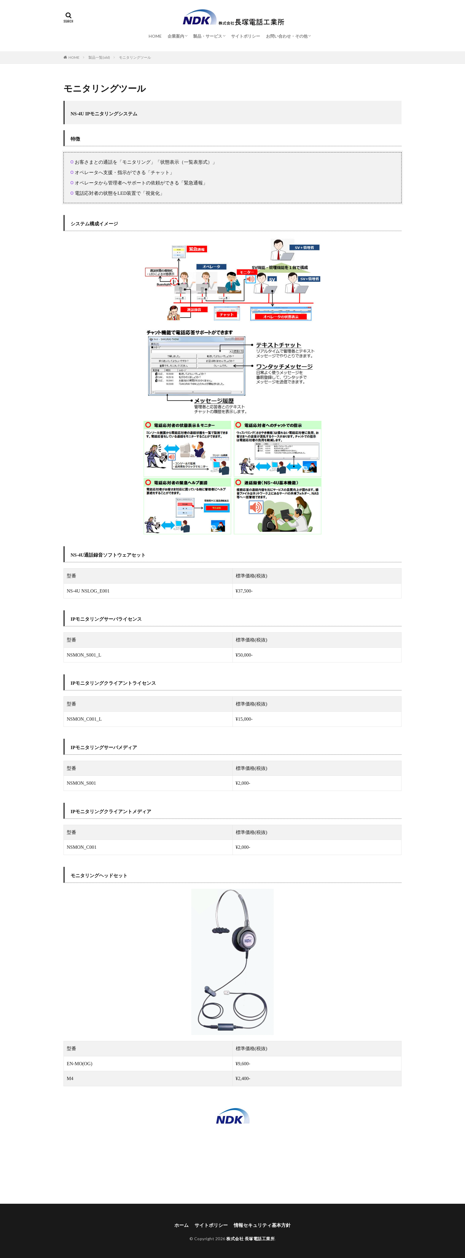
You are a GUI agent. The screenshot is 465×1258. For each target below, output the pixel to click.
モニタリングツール (135, 57)
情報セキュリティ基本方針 (262, 1225)
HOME (155, 36)
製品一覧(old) (99, 57)
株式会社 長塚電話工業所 (250, 1238)
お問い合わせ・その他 (287, 36)
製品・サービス (207, 36)
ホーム (181, 1225)
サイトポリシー (245, 36)
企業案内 (176, 36)
